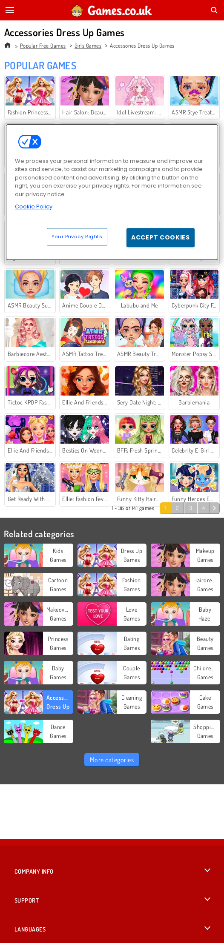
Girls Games (88, 45)
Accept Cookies (160, 237)
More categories (112, 759)
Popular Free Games (43, 45)
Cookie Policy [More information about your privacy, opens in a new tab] (33, 206)
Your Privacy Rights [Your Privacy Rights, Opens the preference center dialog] (77, 236)
